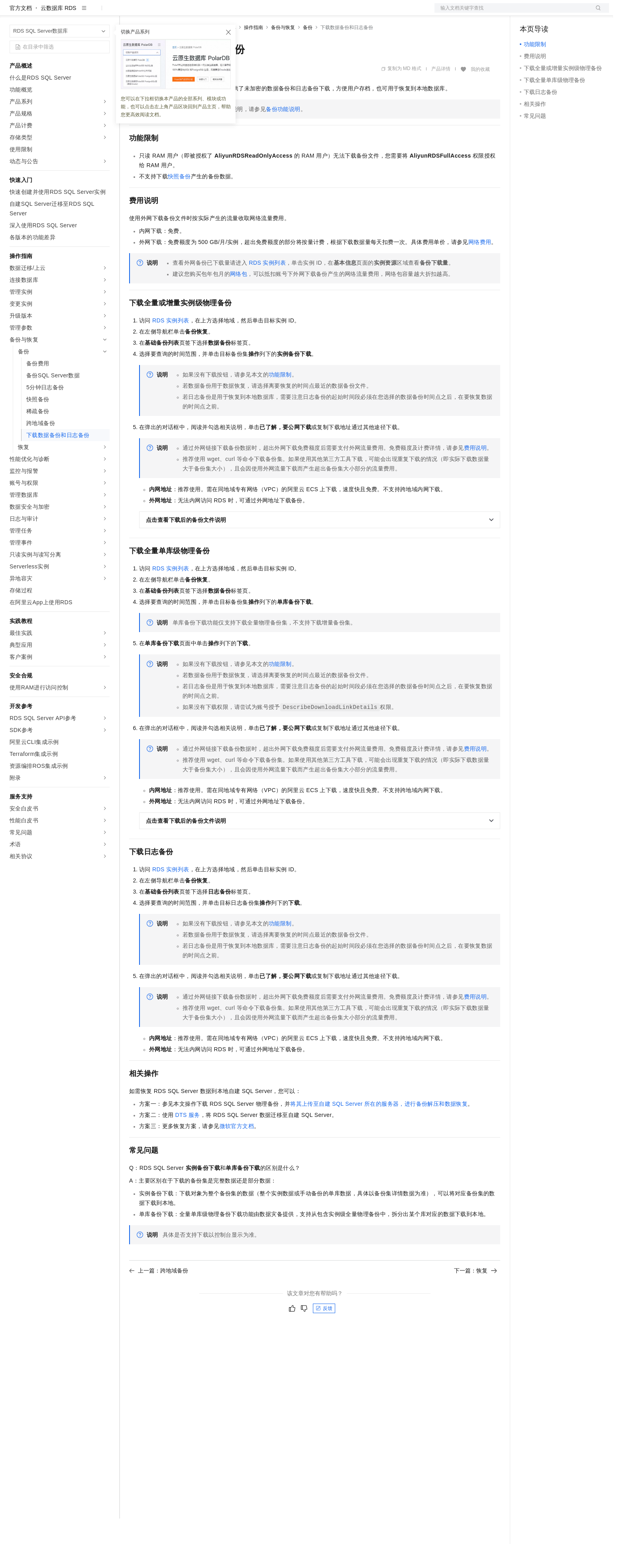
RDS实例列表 (267, 288)
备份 (307, 53)
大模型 (81, 13)
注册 (567, 13)
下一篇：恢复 (475, 1296)
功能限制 (280, 400)
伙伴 (216, 13)
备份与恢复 (283, 53)
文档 (512, 13)
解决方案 (128, 13)
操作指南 (253, 53)
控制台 (547, 13)
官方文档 (21, 33)
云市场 (194, 13)
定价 (172, 13)
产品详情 (440, 94)
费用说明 (475, 473)
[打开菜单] (13, 12)
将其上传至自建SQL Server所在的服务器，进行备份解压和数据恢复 (379, 1129)
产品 (103, 13)
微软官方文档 (237, 1151)
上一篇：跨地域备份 (158, 1296)
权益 (153, 13)
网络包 (238, 299)
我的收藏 (480, 95)
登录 (596, 13)
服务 (235, 13)
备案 (528, 13)
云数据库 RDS (58, 33)
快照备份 (179, 202)
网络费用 (479, 267)
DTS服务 (187, 1140)
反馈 (324, 1334)
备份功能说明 (283, 134)
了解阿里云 (263, 13)
